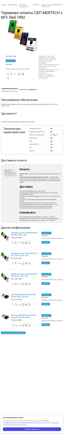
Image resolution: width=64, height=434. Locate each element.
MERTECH (36, 5)
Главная (3, 5)
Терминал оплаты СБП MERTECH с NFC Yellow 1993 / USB (24, 254)
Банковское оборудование (23, 5)
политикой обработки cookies (27, 422)
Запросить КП (10, 61)
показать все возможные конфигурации (13, 333)
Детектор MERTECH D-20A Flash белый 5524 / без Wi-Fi (23, 296)
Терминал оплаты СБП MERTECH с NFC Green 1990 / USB (24, 275)
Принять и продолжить (32, 429)
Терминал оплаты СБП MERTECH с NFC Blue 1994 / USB (24, 234)
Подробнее (46, 242)
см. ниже (26, 69)
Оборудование (12, 5)
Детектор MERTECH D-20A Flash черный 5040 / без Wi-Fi (23, 316)
